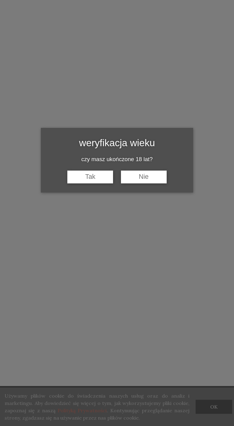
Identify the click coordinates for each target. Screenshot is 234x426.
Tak (90, 176)
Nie (144, 176)
